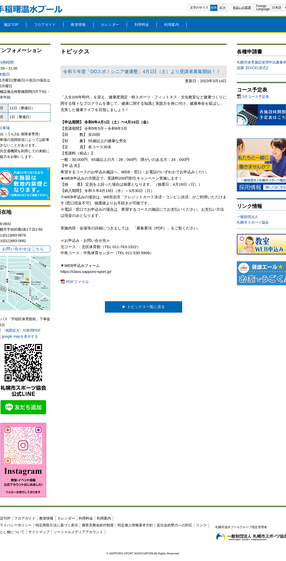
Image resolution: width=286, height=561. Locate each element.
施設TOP (11, 25)
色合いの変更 (242, 7)
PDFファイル (77, 281)
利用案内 (171, 25)
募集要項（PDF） (152, 228)
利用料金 (142, 25)
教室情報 (78, 25)
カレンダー (110, 25)
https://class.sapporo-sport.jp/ (86, 271)
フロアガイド (45, 25)
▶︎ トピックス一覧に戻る (143, 307)
